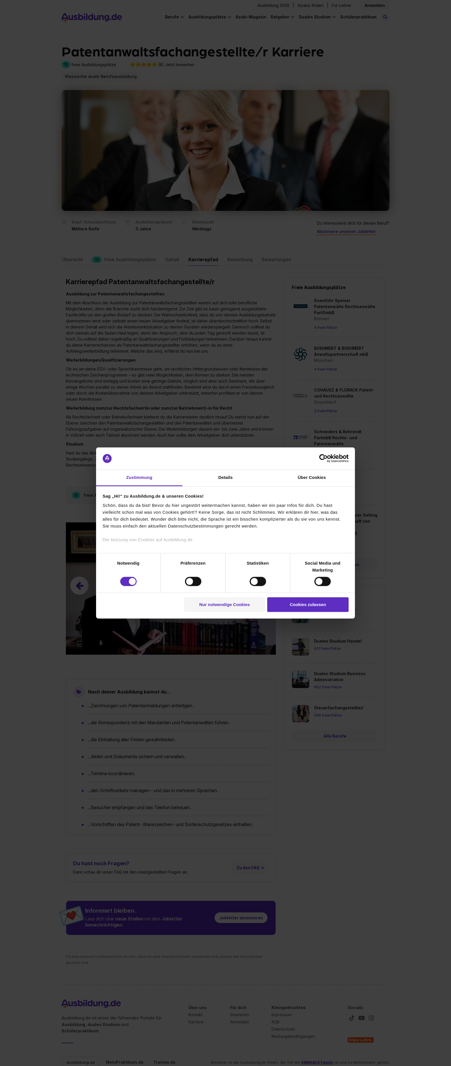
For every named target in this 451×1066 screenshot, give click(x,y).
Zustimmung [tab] (139, 477)
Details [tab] (225, 477)
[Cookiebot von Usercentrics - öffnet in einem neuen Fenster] (323, 458)
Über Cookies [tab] (312, 477)
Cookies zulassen (308, 604)
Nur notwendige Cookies (224, 604)
